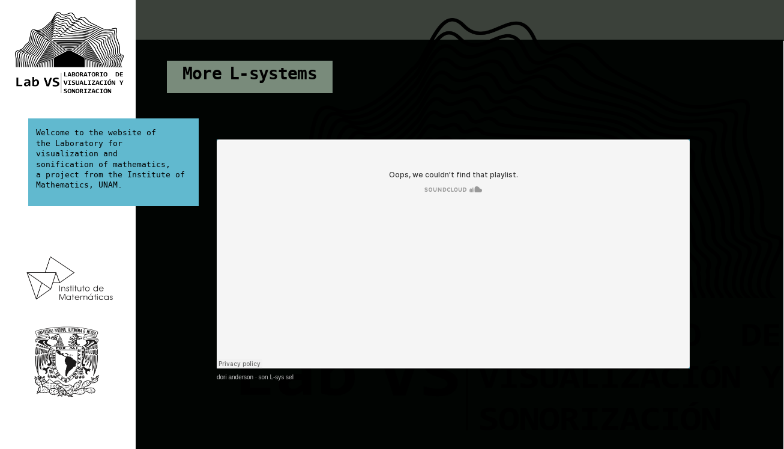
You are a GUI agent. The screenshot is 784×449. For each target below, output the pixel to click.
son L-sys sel (276, 377)
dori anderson (235, 377)
